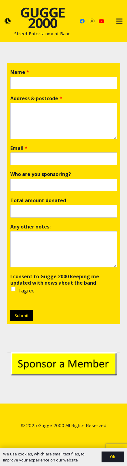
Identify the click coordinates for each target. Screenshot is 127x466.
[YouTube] (101, 21)
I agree (26, 290)
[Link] (8, 21)
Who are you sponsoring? (40, 174)
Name (19, 72)
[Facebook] (82, 21)
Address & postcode (36, 98)
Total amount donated (38, 200)
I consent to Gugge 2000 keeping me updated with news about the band (54, 279)
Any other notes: (30, 227)
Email (19, 148)
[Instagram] (92, 21)
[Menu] (119, 21)
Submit (22, 315)
